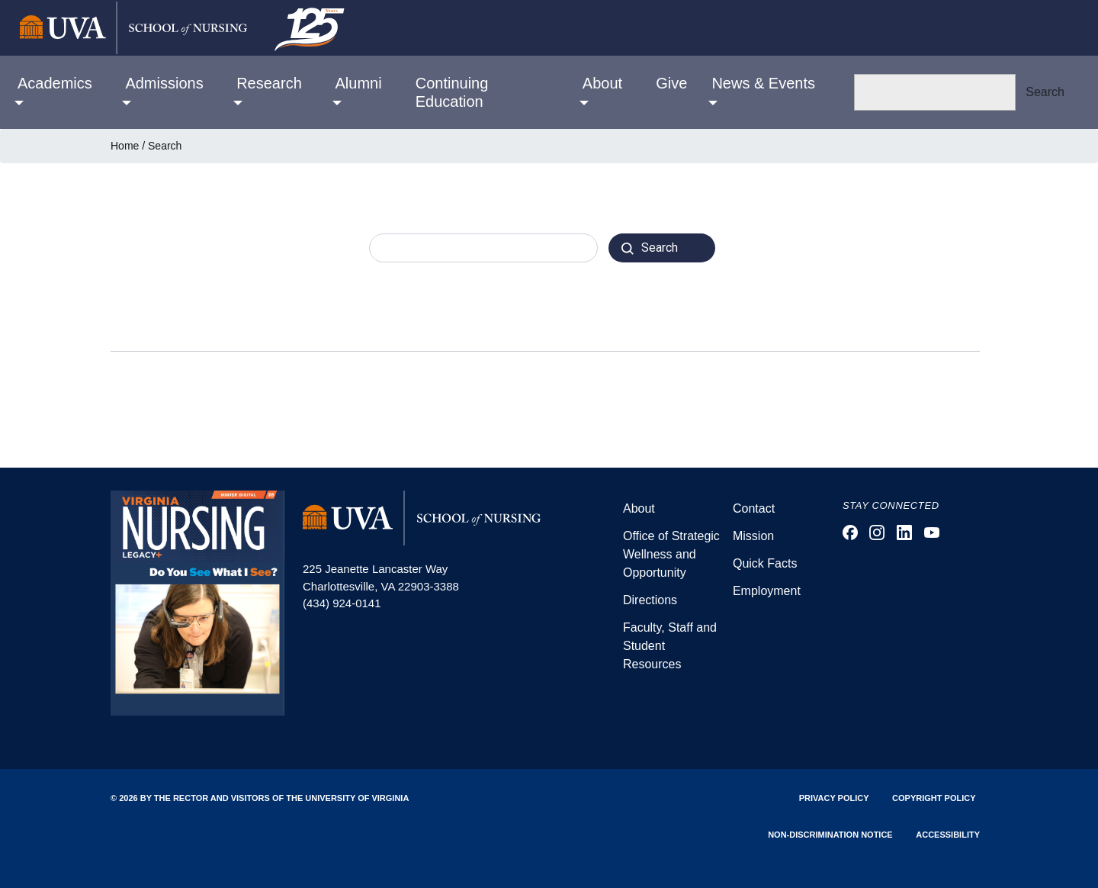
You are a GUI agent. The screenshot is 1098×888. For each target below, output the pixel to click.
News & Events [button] (763, 83)
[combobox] (483, 247)
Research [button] (269, 83)
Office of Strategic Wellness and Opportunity (671, 554)
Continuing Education (452, 92)
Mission (753, 535)
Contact (754, 508)
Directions (650, 600)
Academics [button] (55, 83)
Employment (767, 590)
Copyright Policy (933, 798)
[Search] (935, 92)
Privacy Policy (834, 798)
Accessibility (948, 834)
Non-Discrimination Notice (830, 834)
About (639, 508)
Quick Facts (765, 563)
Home (125, 146)
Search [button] (1045, 91)
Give (671, 83)
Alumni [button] (359, 83)
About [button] (602, 83)
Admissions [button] (164, 83)
